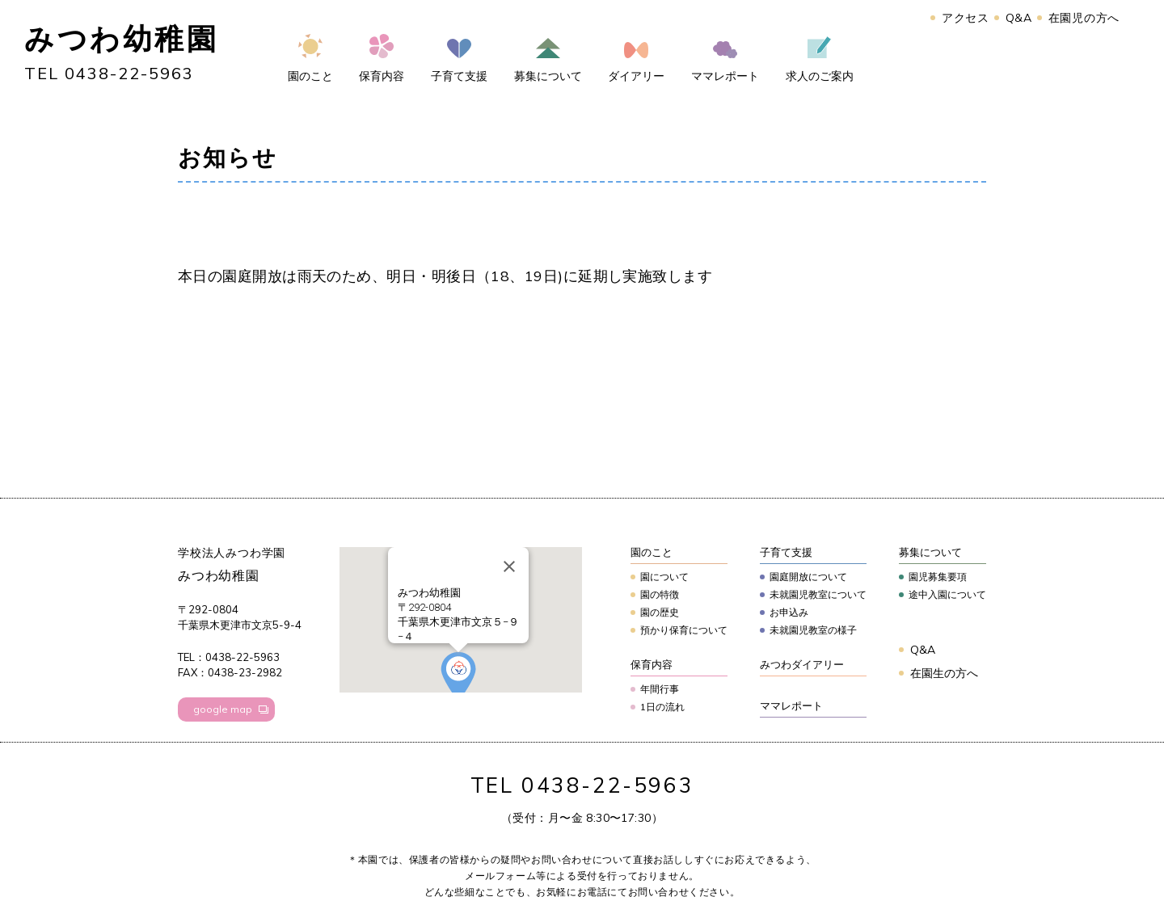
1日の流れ (662, 707)
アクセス (965, 18)
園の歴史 (659, 612)
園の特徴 (659, 594)
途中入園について (947, 594)
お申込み (789, 612)
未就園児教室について (818, 594)
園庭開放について (808, 576)
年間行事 (659, 689)
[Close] (509, 566)
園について (664, 576)
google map (222, 709)
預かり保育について (684, 630)
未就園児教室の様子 (813, 630)
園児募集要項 (938, 576)
